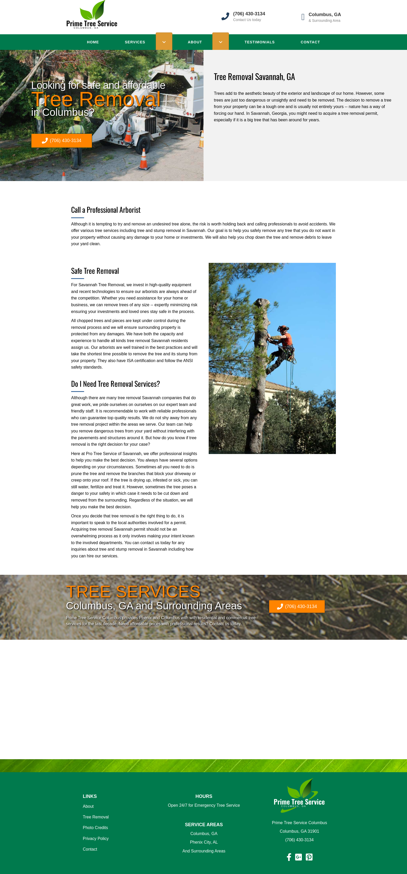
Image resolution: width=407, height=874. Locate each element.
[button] (61, 141)
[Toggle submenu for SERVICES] (164, 42)
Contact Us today (247, 20)
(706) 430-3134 (299, 840)
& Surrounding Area (324, 20)
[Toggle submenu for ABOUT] (220, 42)
